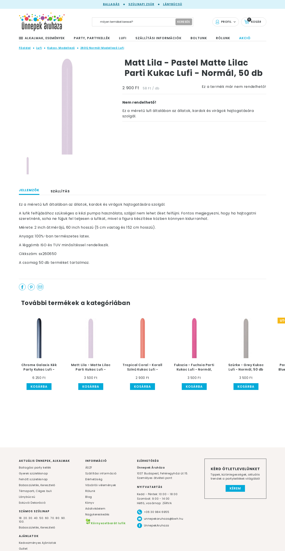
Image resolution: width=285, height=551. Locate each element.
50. (42, 518)
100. (22, 522)
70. (53, 518)
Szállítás (60, 191)
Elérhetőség (94, 479)
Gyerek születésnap (33, 473)
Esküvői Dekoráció (32, 503)
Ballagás (111, 4)
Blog (88, 497)
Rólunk (90, 491)
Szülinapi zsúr (141, 4)
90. (63, 518)
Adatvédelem (95, 508)
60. (47, 518)
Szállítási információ (101, 473)
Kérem (235, 488)
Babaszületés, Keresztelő (37, 485)
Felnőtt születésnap (33, 479)
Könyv (89, 503)
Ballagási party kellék (35, 467)
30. (31, 518)
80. (58, 518)
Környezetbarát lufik (105, 523)
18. (21, 518)
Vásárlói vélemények (100, 485)
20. (25, 518)
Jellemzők (29, 190)
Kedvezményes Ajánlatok (37, 543)
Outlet (23, 549)
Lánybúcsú (172, 4)
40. (36, 518)
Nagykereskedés (97, 514)
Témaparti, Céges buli (35, 491)
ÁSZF (88, 467)
